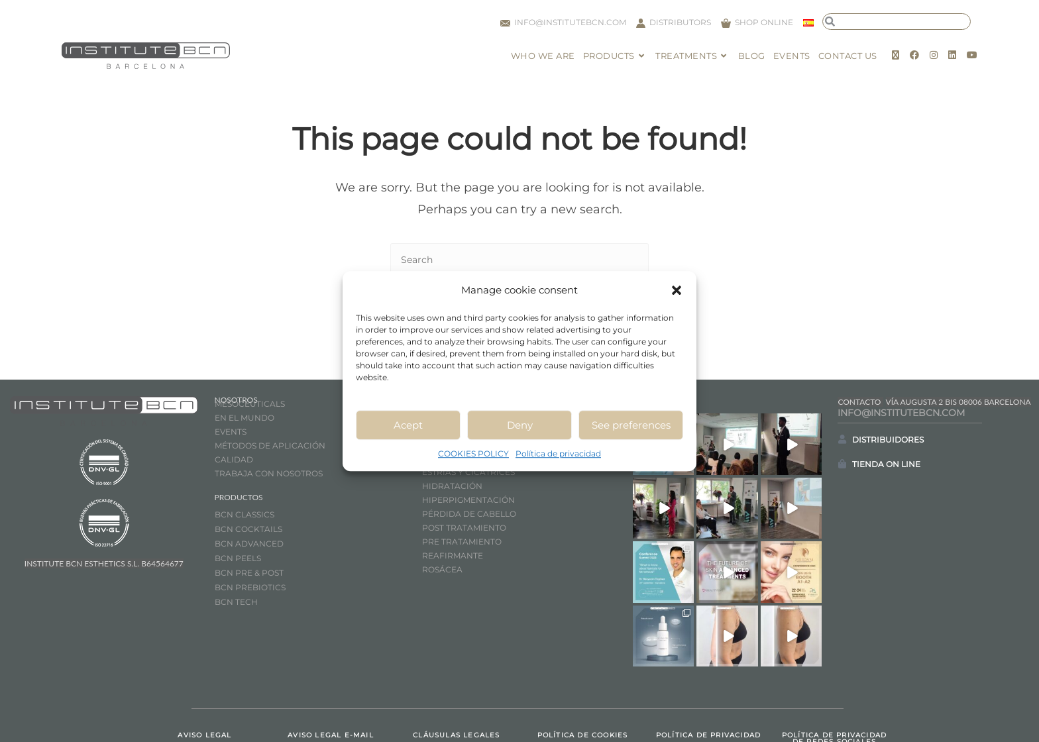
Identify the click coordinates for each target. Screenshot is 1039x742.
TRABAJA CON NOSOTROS (269, 473)
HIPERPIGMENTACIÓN (468, 500)
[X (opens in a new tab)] (895, 55)
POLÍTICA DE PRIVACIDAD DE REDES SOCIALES (834, 688)
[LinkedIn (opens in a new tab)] (952, 55)
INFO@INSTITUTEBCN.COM (901, 413)
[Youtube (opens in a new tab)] (972, 55)
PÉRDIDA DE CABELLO (469, 514)
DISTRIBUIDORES (888, 440)
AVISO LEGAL (204, 684)
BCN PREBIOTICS (250, 587)
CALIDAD (234, 459)
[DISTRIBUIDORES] (842, 439)
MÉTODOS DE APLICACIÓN (270, 445)
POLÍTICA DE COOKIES (582, 684)
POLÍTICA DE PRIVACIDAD (708, 684)
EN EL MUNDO (244, 418)
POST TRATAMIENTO (465, 528)
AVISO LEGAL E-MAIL (331, 684)
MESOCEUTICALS (250, 404)
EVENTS (230, 432)
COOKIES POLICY (473, 453)
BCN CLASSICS (244, 514)
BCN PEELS (238, 558)
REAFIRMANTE (452, 555)
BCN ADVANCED (249, 544)
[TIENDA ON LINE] (842, 463)
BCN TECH (236, 602)
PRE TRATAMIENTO (463, 542)
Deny (520, 425)
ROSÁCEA (442, 569)
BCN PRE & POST (249, 573)
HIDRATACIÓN (452, 486)
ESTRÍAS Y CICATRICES (468, 472)
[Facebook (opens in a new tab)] (914, 55)
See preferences (631, 425)
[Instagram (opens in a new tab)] (933, 55)
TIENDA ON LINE (886, 464)
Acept (408, 425)
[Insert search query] (519, 260)
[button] (676, 290)
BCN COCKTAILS (248, 529)
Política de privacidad (558, 453)
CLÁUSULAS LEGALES (456, 684)
